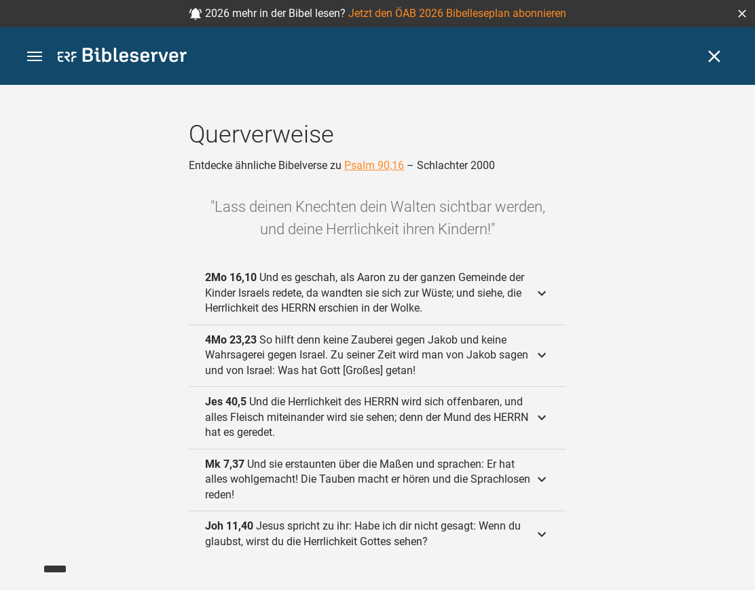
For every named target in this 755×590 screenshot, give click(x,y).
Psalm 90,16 (374, 165)
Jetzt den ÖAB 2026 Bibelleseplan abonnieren (457, 13)
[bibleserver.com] (122, 57)
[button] (742, 13)
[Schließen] (714, 56)
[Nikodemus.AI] (31, 560)
